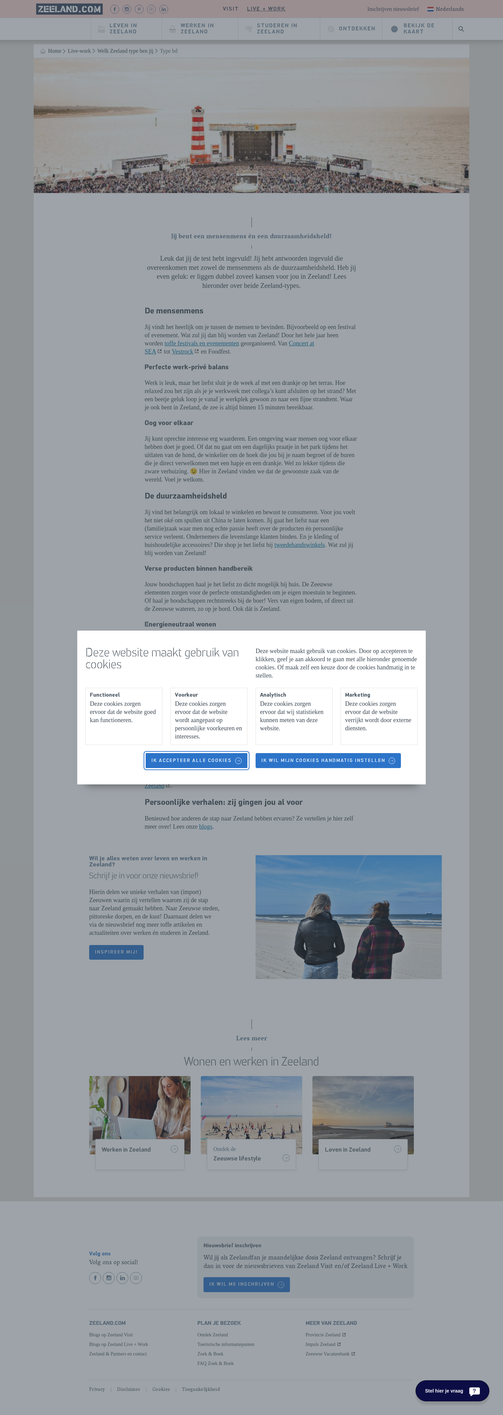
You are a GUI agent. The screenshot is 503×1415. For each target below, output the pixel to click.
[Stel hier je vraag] (452, 1390)
